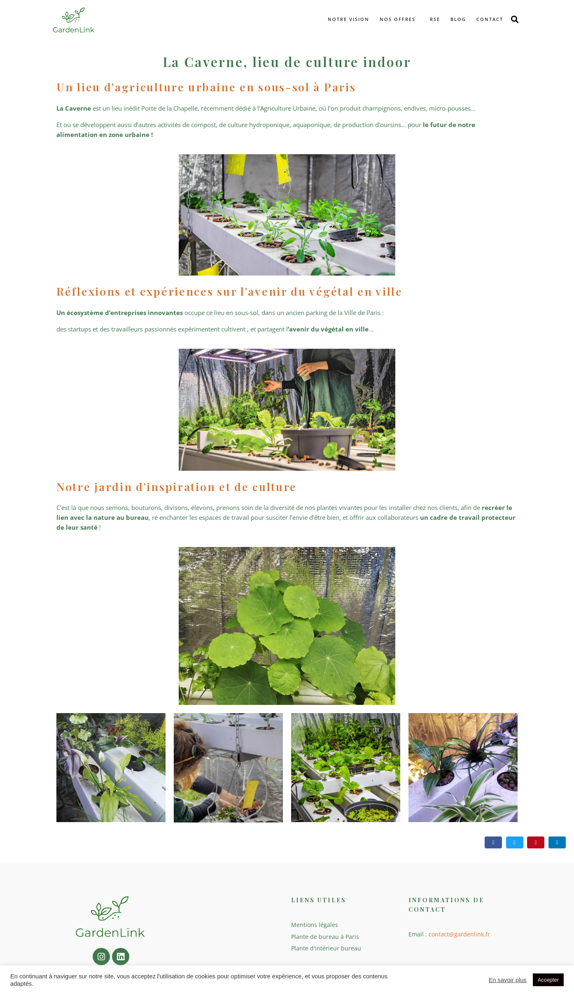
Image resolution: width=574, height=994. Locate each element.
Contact (489, 19)
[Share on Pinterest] (535, 842)
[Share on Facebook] (493, 842)
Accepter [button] (548, 980)
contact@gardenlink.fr (459, 934)
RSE (435, 19)
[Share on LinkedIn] (557, 842)
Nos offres (397, 19)
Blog (458, 19)
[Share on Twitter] (514, 842)
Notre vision (348, 19)
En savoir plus (508, 980)
